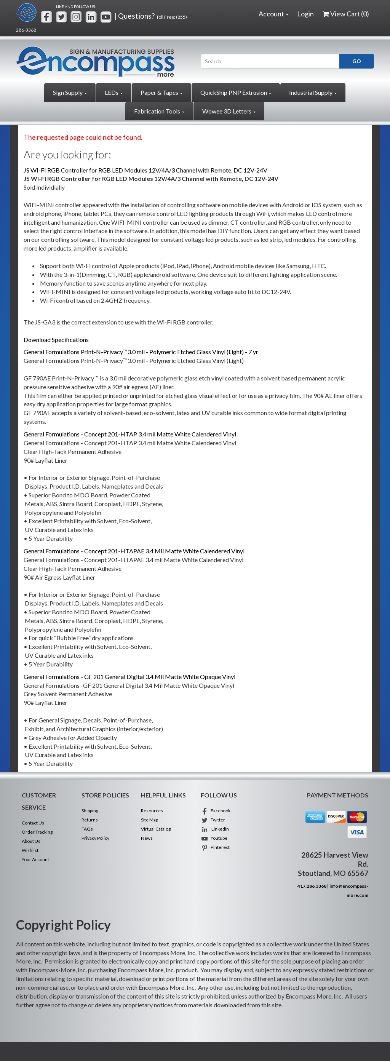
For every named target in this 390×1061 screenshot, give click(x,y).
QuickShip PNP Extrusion (235, 92)
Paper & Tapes (161, 92)
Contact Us (33, 823)
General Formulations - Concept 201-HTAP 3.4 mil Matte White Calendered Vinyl (130, 434)
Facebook (215, 810)
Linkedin (215, 829)
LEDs (114, 92)
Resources (152, 810)
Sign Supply (70, 92)
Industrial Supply (313, 92)
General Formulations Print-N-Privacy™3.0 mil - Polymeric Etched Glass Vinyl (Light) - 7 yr (141, 351)
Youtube (214, 838)
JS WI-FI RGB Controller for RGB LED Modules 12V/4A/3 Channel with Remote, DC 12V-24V (145, 170)
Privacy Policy (95, 838)
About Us (31, 841)
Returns (90, 820)
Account (273, 14)
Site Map (149, 820)
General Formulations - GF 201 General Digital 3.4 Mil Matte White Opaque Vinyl (129, 676)
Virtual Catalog (156, 829)
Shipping (90, 810)
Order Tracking (37, 832)
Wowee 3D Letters (229, 111)
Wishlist (30, 850)
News (147, 838)
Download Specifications (56, 339)
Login (305, 14)
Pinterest (215, 847)
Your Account (35, 859)
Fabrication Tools (159, 111)
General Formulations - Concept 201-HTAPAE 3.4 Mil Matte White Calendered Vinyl (134, 550)
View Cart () (346, 14)
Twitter (213, 820)
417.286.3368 (311, 886)
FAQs (87, 829)
